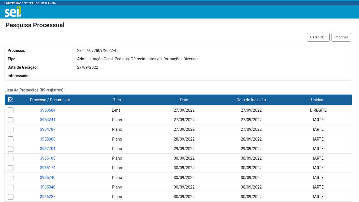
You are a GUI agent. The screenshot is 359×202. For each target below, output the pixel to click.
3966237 (48, 196)
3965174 (48, 168)
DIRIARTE (318, 110)
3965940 (48, 187)
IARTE (318, 120)
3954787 (48, 129)
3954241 (48, 120)
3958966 (48, 139)
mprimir (341, 37)
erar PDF (318, 37)
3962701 (48, 148)
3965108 (48, 158)
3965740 (48, 177)
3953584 (48, 110)
